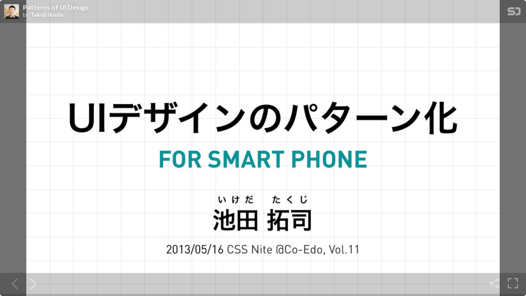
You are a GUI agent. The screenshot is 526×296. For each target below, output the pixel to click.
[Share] (494, 283)
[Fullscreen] (512, 283)
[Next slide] (31, 283)
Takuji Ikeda (46, 15)
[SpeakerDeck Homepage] (514, 13)
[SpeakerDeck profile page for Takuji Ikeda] (11, 12)
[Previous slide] (13, 283)
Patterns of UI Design (55, 7)
